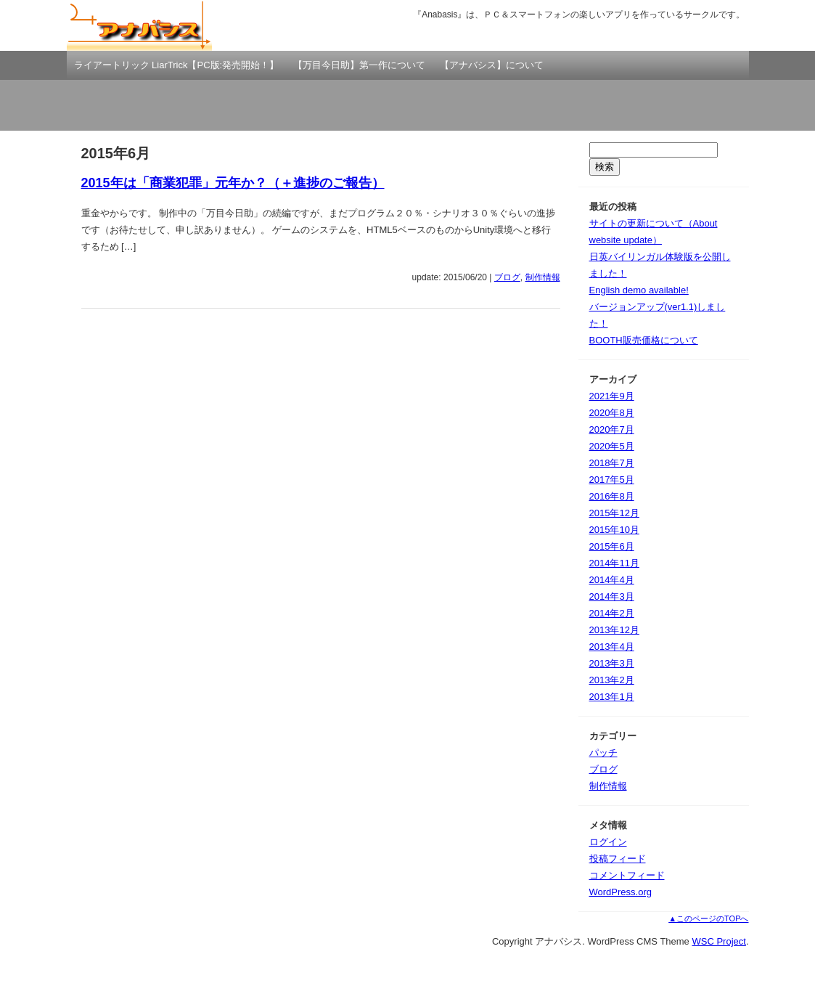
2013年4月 (611, 646)
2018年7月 (611, 462)
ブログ (507, 277)
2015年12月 (614, 513)
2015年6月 (611, 546)
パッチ (603, 752)
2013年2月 (611, 680)
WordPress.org (620, 892)
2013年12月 (614, 629)
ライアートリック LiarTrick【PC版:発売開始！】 (176, 65)
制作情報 (542, 277)
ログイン (608, 841)
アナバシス (139, 25)
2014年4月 (611, 579)
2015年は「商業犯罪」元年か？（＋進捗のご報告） (233, 183)
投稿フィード (617, 858)
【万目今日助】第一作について (359, 65)
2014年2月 (611, 613)
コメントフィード (627, 875)
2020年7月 (611, 429)
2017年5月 (611, 479)
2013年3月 (611, 663)
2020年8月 (611, 412)
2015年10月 (614, 529)
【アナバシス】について (492, 65)
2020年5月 (611, 446)
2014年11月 (614, 563)
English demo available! (639, 290)
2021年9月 (611, 396)
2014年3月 (611, 596)
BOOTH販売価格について (643, 340)
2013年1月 (611, 696)
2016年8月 (611, 496)
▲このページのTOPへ (708, 918)
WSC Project (718, 941)
